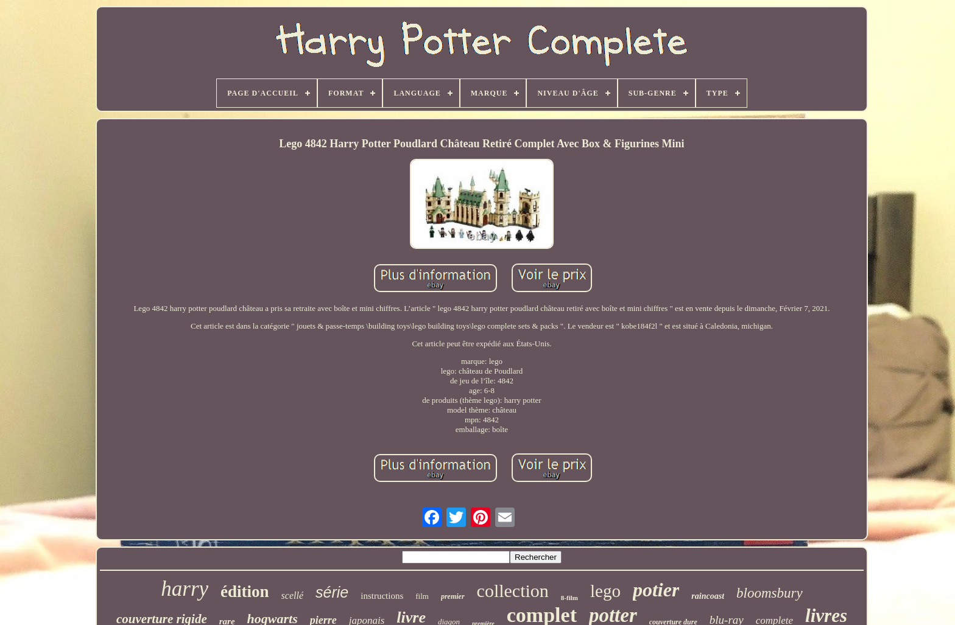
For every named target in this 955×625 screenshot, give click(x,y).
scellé (292, 595)
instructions (382, 596)
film (422, 596)
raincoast (707, 596)
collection (513, 591)
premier (453, 596)
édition (244, 591)
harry (184, 589)
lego (605, 591)
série (331, 592)
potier (656, 590)
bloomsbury (769, 593)
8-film (569, 597)
